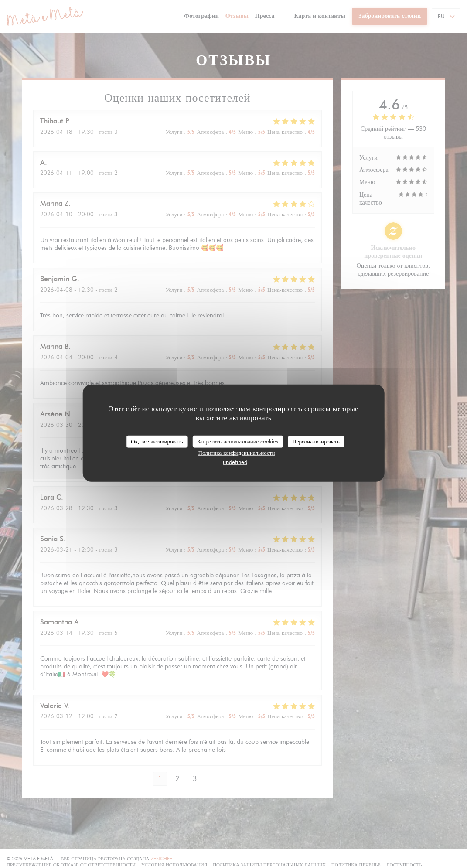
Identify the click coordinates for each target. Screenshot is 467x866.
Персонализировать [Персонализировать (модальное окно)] (315, 441)
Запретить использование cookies (237, 441)
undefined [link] (235, 461)
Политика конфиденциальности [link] (236, 452)
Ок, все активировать (157, 441)
